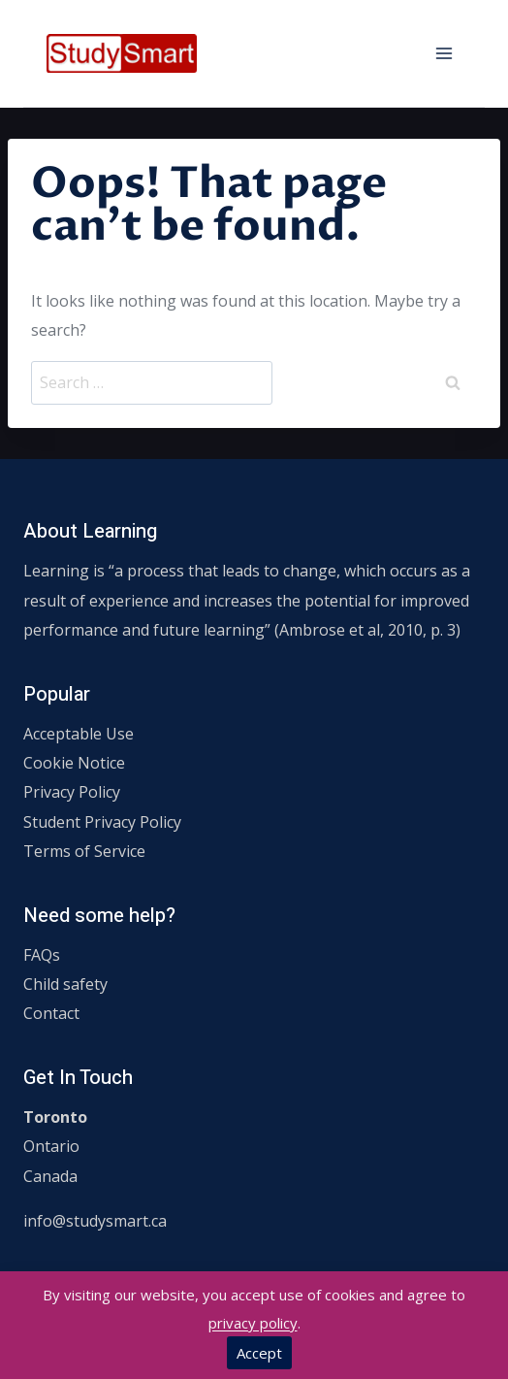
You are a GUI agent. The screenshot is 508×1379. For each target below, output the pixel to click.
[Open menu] (443, 53)
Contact (51, 1013)
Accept (259, 1353)
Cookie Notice (74, 762)
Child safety (65, 984)
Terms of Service (84, 851)
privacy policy (253, 1322)
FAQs (41, 955)
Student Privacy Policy (102, 822)
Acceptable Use (78, 733)
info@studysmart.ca (95, 1220)
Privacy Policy (71, 792)
